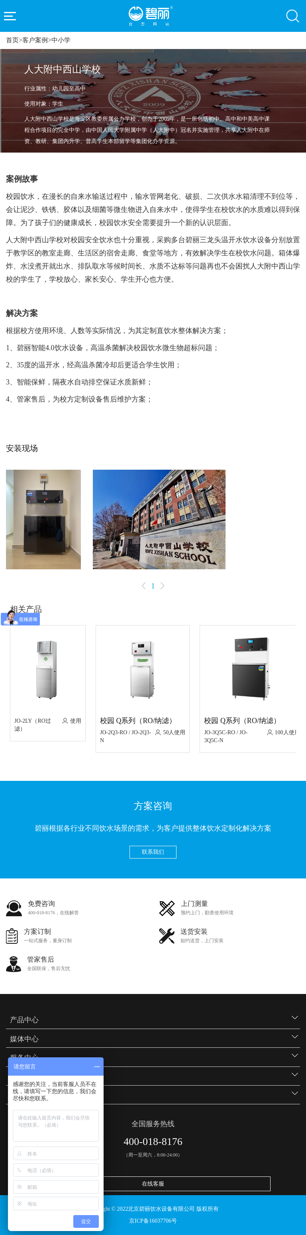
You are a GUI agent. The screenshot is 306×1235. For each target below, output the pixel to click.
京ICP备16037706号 (153, 1221)
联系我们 (153, 852)
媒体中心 (24, 1039)
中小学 (61, 40)
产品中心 (24, 1020)
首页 (12, 40)
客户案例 (35, 40)
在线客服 (153, 1184)
